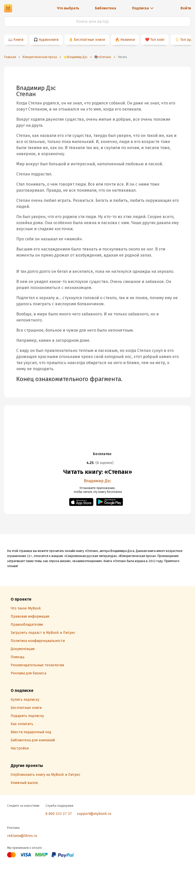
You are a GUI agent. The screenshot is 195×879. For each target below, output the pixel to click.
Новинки (127, 40)
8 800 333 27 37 (58, 814)
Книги (18, 40)
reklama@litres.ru (22, 836)
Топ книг (157, 40)
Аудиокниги (48, 40)
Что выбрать (68, 8)
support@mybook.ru (94, 814)
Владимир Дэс (97, 480)
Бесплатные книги (89, 40)
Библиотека (105, 8)
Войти (186, 8)
